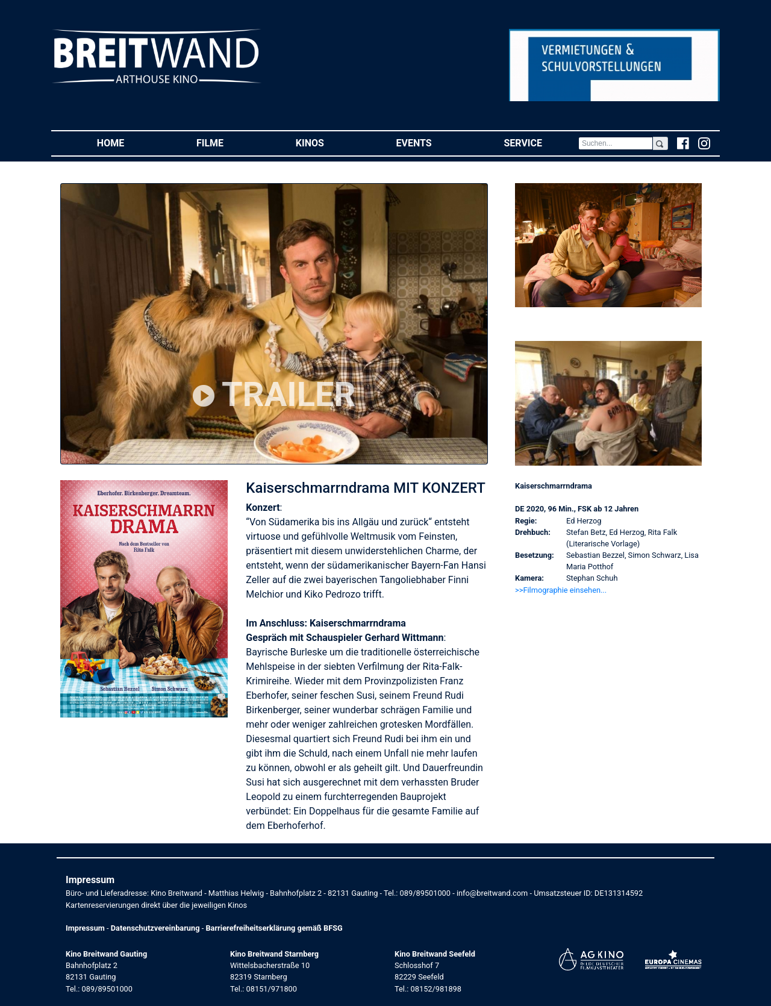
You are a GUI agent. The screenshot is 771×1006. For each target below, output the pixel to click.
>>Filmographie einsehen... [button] (561, 590)
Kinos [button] (328, 142)
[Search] (615, 143)
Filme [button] (228, 142)
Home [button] (128, 142)
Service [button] (541, 142)
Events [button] (432, 142)
